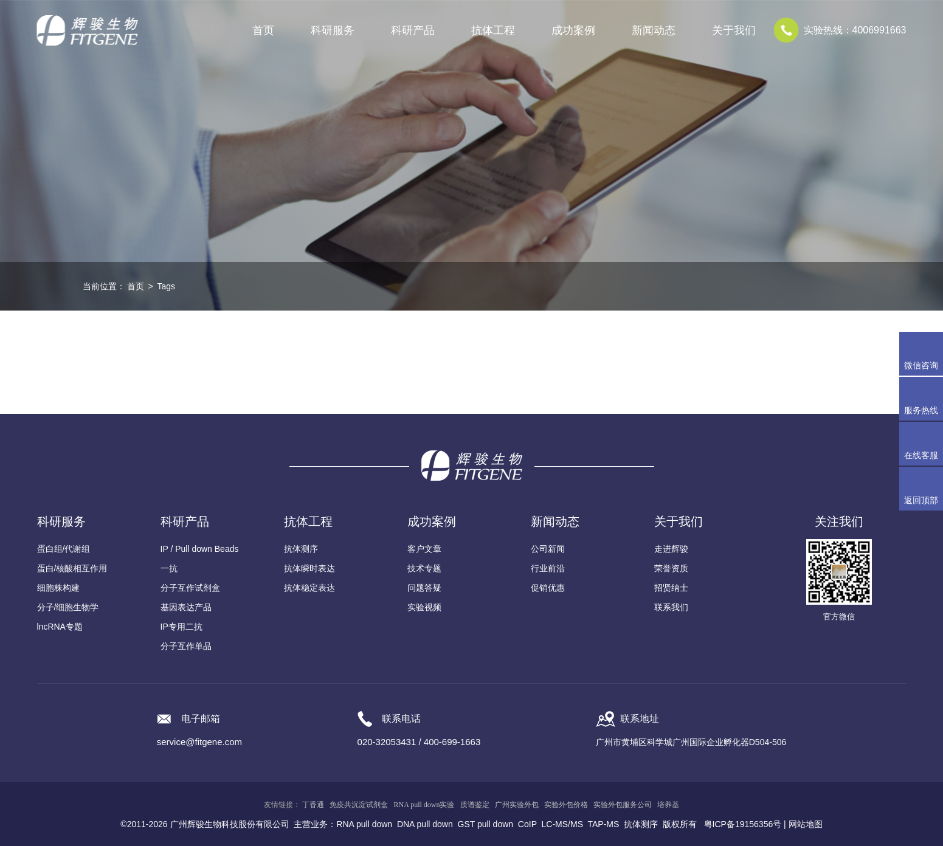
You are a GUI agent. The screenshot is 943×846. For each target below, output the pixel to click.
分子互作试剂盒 (190, 588)
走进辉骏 (671, 549)
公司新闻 (548, 549)
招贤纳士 (671, 588)
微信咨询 (921, 365)
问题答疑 (424, 588)
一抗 (169, 568)
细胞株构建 (58, 588)
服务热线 (923, 399)
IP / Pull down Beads (200, 549)
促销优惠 (548, 588)
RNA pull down (364, 824)
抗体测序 (301, 549)
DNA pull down (425, 824)
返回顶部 (921, 500)
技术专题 (424, 568)
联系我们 (671, 607)
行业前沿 (548, 568)
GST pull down (486, 824)
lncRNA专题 (60, 626)
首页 (263, 30)
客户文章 (424, 549)
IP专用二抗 (181, 626)
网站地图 (806, 824)
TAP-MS (604, 824)
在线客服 (921, 455)
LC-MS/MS (562, 824)
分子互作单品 (186, 646)
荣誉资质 (671, 568)
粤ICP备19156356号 (743, 824)
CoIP (527, 824)
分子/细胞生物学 (68, 607)
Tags (166, 286)
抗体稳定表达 (309, 588)
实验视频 (424, 607)
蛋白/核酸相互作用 (72, 568)
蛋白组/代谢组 (64, 549)
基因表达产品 (186, 607)
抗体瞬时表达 (309, 568)
